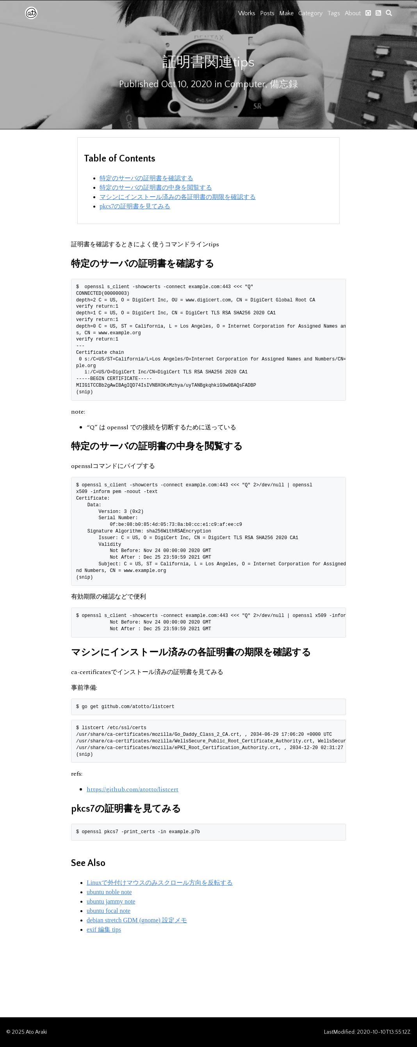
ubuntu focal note (108, 910)
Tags (333, 13)
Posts (267, 13)
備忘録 (284, 84)
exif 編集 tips (104, 929)
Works (246, 13)
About (353, 13)
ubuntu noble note (109, 892)
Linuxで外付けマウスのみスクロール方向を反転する (160, 882)
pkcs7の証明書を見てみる (135, 206)
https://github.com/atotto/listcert (132, 789)
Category (310, 13)
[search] (389, 13)
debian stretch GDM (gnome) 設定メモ (137, 920)
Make (286, 13)
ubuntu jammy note (111, 901)
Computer (245, 84)
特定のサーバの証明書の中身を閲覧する (156, 187)
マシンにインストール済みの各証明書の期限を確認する (178, 197)
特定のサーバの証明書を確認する (146, 178)
